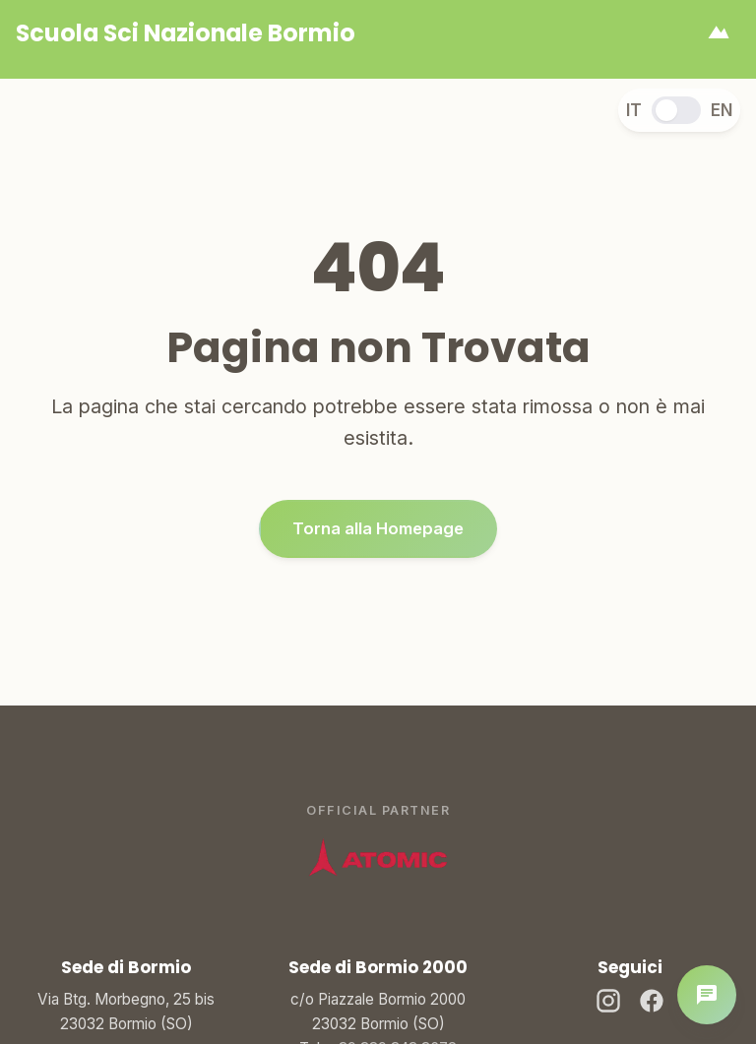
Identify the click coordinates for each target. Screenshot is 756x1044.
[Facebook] (651, 1004)
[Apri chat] (706, 994)
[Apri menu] (718, 33)
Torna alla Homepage (378, 529)
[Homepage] (185, 33)
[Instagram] (608, 1004)
